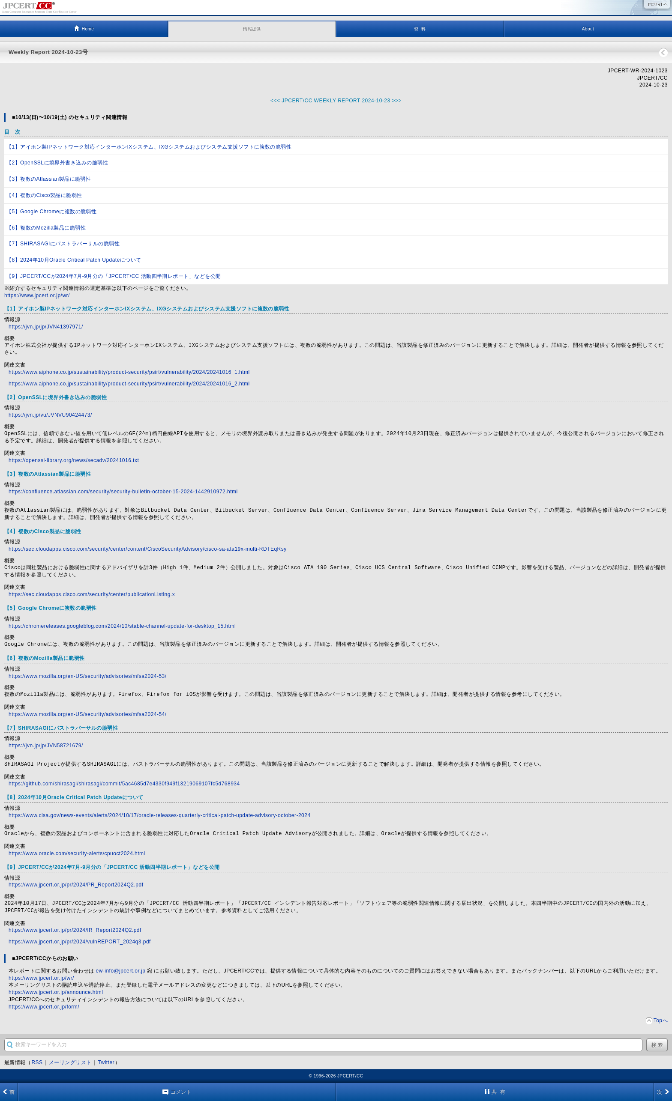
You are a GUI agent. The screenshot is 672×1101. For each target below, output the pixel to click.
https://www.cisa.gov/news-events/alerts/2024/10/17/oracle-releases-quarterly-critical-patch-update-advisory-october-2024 (160, 815)
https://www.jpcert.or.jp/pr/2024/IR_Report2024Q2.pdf (75, 930)
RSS (36, 1062)
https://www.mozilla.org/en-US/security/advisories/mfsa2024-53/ (88, 676)
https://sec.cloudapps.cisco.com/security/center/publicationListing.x (92, 594)
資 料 (420, 29)
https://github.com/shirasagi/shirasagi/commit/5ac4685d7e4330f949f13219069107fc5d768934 (124, 784)
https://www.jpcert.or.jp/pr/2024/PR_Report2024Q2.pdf (76, 885)
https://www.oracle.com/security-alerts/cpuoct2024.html (77, 853)
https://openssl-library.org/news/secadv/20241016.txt (74, 460)
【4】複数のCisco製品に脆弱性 (44, 195)
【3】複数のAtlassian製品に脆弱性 (48, 179)
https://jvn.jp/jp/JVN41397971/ (46, 327)
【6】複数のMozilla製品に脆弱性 (46, 228)
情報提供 (252, 29)
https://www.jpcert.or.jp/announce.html (56, 992)
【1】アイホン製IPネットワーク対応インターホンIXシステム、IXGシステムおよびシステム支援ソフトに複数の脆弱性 (148, 147)
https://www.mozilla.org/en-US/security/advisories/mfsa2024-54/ (88, 714)
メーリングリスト (70, 1062)
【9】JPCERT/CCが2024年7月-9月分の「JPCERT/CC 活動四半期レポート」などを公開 (113, 276)
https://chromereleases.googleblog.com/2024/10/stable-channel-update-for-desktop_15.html (122, 626)
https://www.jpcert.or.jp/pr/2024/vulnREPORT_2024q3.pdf (80, 942)
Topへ (661, 1020)
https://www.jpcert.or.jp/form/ (44, 1007)
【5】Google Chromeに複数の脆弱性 (51, 212)
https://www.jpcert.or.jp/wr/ (37, 295)
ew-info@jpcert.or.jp (121, 971)
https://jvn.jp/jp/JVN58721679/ (46, 746)
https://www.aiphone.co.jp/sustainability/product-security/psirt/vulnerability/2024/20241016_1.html (129, 372)
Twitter (106, 1062)
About (588, 29)
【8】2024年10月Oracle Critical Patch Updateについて (73, 260)
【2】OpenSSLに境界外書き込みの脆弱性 (57, 163)
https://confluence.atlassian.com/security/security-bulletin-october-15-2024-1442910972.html (123, 492)
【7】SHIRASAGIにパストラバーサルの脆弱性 (63, 244)
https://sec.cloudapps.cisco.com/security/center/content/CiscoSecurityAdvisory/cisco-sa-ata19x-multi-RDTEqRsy (148, 549)
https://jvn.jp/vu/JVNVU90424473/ (50, 415)
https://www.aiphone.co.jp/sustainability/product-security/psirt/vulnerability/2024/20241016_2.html (129, 384)
